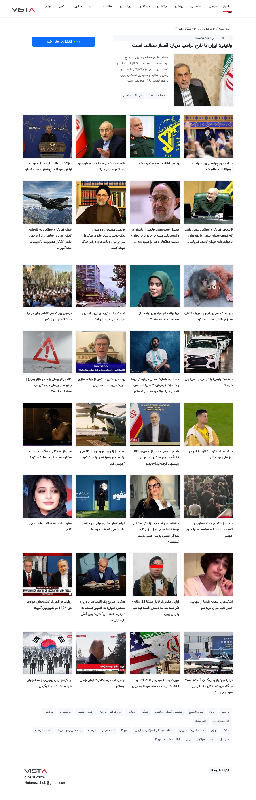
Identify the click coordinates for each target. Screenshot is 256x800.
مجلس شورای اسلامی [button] (168, 712)
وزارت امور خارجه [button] (110, 712)
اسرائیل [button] (224, 739)
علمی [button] (92, 6)
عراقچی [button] (49, 712)
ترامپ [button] (225, 712)
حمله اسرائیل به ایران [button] (199, 739)
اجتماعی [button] (162, 6)
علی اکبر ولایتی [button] (132, 95)
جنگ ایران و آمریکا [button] (70, 730)
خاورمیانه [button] (201, 721)
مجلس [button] (131, 712)
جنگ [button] (145, 712)
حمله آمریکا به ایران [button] (191, 730)
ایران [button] (212, 712)
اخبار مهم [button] (227, 9)
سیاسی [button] (213, 6)
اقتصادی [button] (195, 6)
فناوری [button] (78, 6)
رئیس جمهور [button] (85, 712)
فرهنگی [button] (145, 6)
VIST (23, 8)
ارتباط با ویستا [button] (220, 770)
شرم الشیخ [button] (196, 712)
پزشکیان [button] (65, 712)
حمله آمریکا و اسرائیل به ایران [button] (154, 730)
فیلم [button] (48, 6)
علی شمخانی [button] (221, 721)
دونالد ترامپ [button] (157, 95)
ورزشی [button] (179, 6)
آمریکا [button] (125, 730)
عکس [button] (62, 6)
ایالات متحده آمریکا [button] (167, 739)
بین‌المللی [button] (126, 6)
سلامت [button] (107, 6)
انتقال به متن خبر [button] (63, 41)
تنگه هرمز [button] (108, 730)
